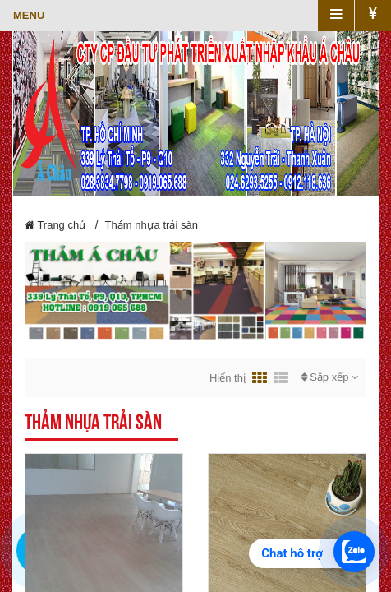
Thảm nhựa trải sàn (151, 225)
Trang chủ (55, 225)
